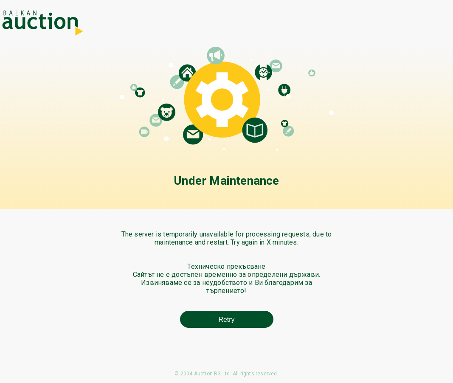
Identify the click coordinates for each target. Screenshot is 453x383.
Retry (226, 319)
